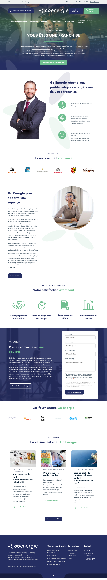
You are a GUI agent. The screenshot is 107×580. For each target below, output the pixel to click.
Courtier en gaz (51, 556)
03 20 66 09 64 (91, 10)
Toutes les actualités (53, 519)
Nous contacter (15, 276)
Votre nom (68, 334)
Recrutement (69, 22)
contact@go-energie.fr (89, 555)
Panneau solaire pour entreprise (84, 22)
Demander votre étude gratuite (22, 10)
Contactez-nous (94, 2)
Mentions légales (73, 551)
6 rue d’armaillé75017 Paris (90, 560)
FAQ (79, 2)
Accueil (46, 30)
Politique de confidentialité (72, 555)
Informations (73, 546)
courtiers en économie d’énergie (46, 49)
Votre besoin (56, 22)
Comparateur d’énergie (19, 22)
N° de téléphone (70, 350)
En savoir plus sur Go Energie (20, 386)
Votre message (70, 359)
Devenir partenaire (75, 10)
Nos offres (34, 22)
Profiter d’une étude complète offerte (53, 62)
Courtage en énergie (56, 546)
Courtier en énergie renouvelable (56, 559)
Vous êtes (44, 22)
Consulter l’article (22, 507)
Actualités (85, 2)
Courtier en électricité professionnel (53, 551)
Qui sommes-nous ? (71, 2)
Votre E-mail (69, 342)
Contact (70, 559)
